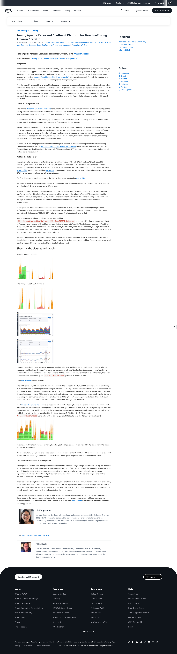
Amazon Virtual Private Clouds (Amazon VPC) (51, 77)
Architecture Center (61, 612)
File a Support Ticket (137, 598)
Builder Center (96, 594)
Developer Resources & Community (132, 42)
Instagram (124, 73)
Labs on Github (124, 50)
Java (39, 535)
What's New (20, 617)
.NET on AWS (96, 603)
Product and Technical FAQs (64, 617)
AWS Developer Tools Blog (27, 31)
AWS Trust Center (60, 603)
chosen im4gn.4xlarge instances (39, 109)
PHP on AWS (96, 617)
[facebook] (133, 642)
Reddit (122, 76)
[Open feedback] (174, 327)
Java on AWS (96, 612)
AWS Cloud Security (23, 612)
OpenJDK (45, 535)
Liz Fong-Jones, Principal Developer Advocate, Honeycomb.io (53, 59)
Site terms (28, 646)
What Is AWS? (21, 594)
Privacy (17, 646)
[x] (129, 642)
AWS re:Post (133, 603)
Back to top (88, 631)
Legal (130, 627)
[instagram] (141, 642)
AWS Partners (59, 627)
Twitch (122, 87)
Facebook (123, 81)
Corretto (33, 535)
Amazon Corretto (81, 54)
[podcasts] (153, 642)
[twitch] (145, 642)
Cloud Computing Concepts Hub (29, 608)
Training (56, 598)
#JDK (24, 535)
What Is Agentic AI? (23, 603)
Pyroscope (50, 170)
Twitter (123, 79)
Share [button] (84, 45)
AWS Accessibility (135, 622)
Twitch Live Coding (126, 47)
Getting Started (59, 594)
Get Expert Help (135, 617)
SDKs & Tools (96, 598)
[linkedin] (137, 642)
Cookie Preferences (43, 646)
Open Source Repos (126, 44)
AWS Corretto (26, 381)
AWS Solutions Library (62, 608)
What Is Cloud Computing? (26, 598)
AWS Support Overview (138, 612)
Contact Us (133, 594)
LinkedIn (123, 84)
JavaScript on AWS (98, 622)
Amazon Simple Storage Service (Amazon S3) (58, 146)
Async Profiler (22, 170)
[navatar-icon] (170, 3)
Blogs (17, 622)
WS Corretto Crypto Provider (32, 405)
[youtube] (149, 642)
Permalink (76, 45)
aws (28, 535)
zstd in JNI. (80, 178)
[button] (172, 3)
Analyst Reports (59, 622)
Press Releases (21, 627)
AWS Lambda (77, 501)
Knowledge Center (136, 608)
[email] (157, 642)
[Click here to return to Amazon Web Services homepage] (8, 12)
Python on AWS (97, 608)
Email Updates (125, 90)
